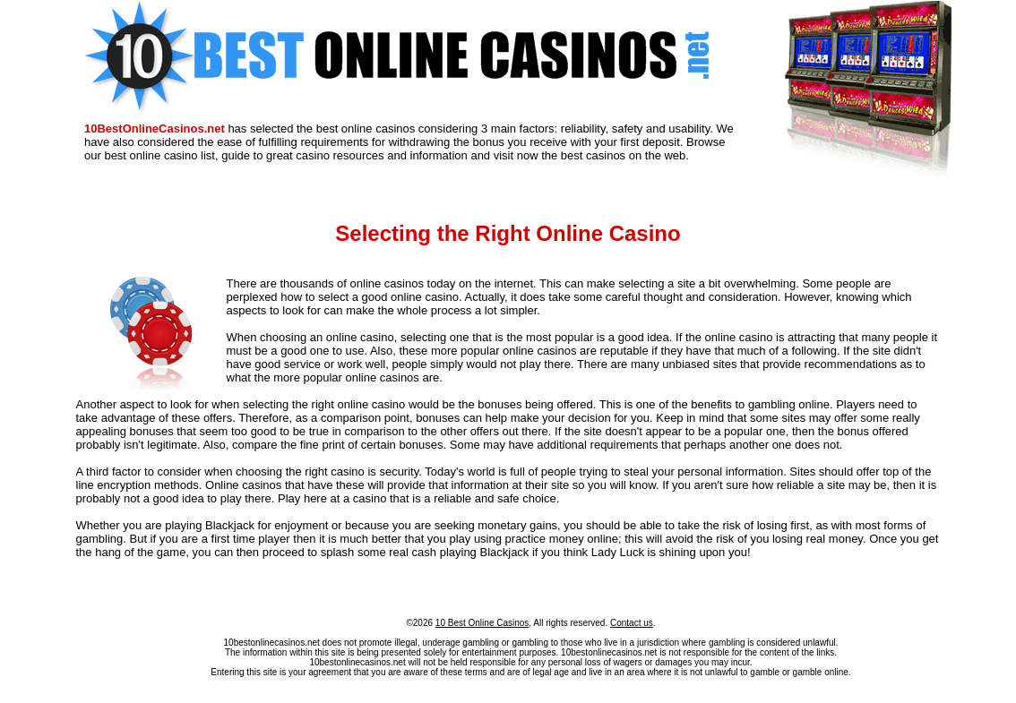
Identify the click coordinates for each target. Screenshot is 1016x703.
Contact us (631, 623)
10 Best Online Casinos (482, 623)
